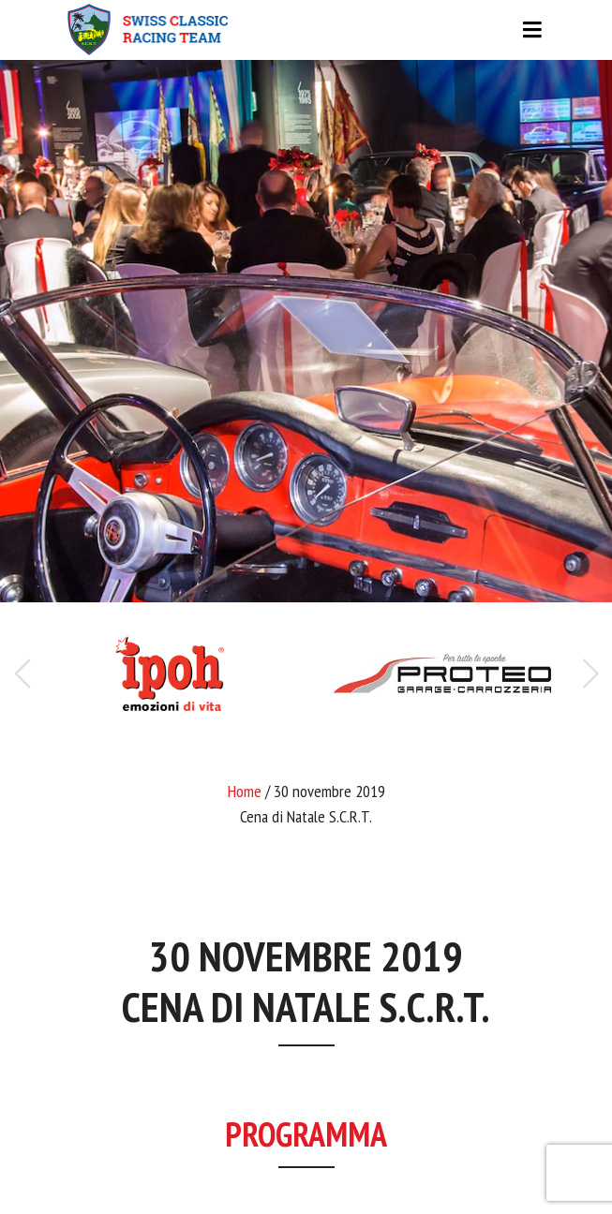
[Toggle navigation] (306, 30)
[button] (590, 673)
